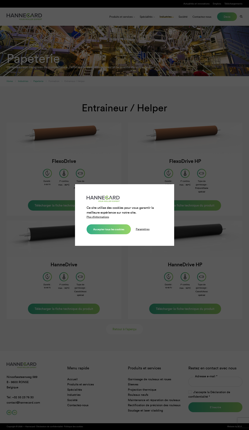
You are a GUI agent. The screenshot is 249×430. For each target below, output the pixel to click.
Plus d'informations (98, 217)
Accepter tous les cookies (108, 229)
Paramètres (143, 229)
